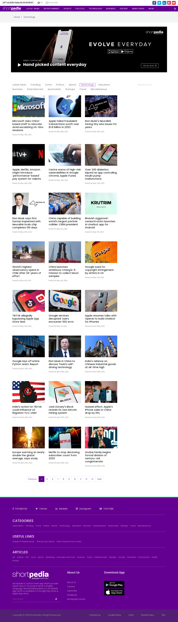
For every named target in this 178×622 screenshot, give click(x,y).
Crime (48, 84)
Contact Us (94, 615)
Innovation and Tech (66, 557)
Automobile (54, 89)
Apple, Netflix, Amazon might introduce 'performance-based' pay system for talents (26, 174)
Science (81, 557)
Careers (71, 586)
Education (104, 84)
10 (75, 479)
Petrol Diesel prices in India (69, 541)
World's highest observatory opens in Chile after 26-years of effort (26, 271)
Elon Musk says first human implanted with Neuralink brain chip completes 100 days (26, 223)
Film (27, 557)
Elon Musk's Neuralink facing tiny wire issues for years (101, 124)
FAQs (131, 615)
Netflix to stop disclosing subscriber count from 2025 (64, 455)
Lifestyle (112, 557)
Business (18, 89)
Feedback (72, 595)
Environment (143, 557)
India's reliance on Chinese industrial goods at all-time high (100, 364)
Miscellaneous (99, 89)
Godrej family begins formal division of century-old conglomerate (98, 457)
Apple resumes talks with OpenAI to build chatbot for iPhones (101, 318)
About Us (71, 582)
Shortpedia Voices (76, 599)
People (16, 560)
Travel (83, 89)
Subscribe (52, 2)
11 (80, 479)
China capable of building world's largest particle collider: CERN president (65, 221)
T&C (163, 615)
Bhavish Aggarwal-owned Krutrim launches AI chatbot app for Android (100, 223)
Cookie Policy (114, 615)
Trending (36, 84)
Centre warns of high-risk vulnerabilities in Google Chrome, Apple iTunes (65, 172)
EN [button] (40, 2)
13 (92, 479)
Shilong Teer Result (45, 541)
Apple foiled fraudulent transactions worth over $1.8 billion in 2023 (64, 124)
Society (121, 557)
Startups (70, 89)
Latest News (19, 84)
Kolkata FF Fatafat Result (23, 541)
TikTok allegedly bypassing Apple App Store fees (25, 318)
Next (99, 479)
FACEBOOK (20, 508)
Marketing (50, 557)
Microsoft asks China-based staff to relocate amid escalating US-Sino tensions (27, 125)
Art (14, 557)
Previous (32, 479)
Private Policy (147, 615)
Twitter (41, 508)
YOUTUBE (106, 508)
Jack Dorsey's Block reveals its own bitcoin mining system (63, 409)
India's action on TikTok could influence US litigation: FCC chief (27, 409)
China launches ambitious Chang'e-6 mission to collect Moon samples (64, 271)
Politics (60, 84)
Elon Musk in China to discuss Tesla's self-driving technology (62, 364)
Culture (20, 557)
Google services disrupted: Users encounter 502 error (61, 318)
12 (86, 479)
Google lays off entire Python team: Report (25, 363)
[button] (151, 8)
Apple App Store (21, 593)
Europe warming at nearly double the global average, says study (28, 455)
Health (154, 557)
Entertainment (35, 89)
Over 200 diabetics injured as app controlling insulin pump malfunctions (101, 174)
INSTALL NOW (149, 65)
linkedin (61, 508)
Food (33, 557)
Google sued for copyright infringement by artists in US (99, 270)
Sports (72, 84)
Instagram (83, 508)
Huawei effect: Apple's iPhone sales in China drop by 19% (99, 409)
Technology (87, 84)
